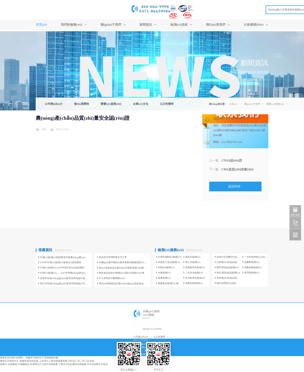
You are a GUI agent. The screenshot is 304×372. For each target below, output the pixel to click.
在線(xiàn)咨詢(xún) (149, 323)
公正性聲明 (167, 103)
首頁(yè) (41, 24)
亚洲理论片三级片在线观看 (44, 364)
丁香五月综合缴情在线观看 (72, 364)
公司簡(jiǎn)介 (53, 103)
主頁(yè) (233, 104)
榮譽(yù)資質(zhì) (111, 103)
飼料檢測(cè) (161, 354)
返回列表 (234, 186)
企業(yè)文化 (140, 103)
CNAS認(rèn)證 (225, 160)
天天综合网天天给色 (97, 364)
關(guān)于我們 (252, 104)
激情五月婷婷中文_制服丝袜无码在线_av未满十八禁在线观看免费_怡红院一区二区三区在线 (47, 361)
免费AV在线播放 (8, 364)
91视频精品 (23, 364)
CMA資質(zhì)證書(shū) (231, 169)
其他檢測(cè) (140, 357)
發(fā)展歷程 (81, 103)
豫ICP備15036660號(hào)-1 (156, 370)
